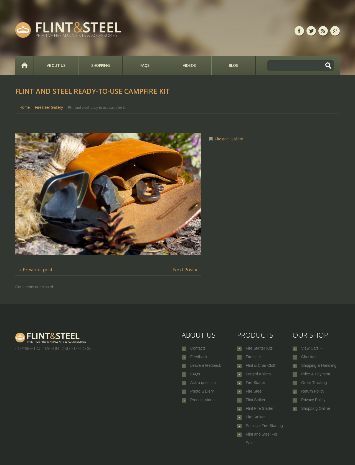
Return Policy (312, 394)
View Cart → (312, 348)
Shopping (100, 65)
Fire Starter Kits (259, 348)
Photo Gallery (202, 394)
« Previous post (35, 269)
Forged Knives (258, 376)
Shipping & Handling (318, 367)
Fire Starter (255, 385)
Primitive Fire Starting (264, 431)
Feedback (198, 357)
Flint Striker (255, 403)
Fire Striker (255, 421)
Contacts (198, 348)
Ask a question (203, 385)
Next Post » (185, 269)
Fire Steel (254, 394)
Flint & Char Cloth (261, 367)
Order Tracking (314, 385)
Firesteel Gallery (49, 107)
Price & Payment (315, 376)
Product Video (202, 403)
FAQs (144, 65)
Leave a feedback (205, 367)
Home (24, 65)
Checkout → (312, 357)
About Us (56, 65)
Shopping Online (315, 412)
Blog (234, 65)
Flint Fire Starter (259, 412)
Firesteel (253, 357)
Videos (189, 65)
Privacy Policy (313, 403)
